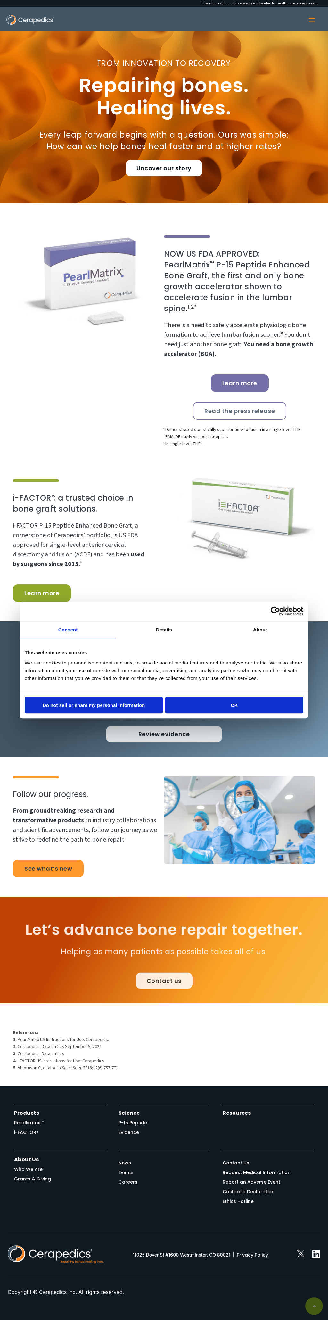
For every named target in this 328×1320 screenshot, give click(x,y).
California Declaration (249, 1192)
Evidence (129, 1132)
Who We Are (28, 1169)
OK (234, 705)
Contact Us (236, 1163)
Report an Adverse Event (251, 1182)
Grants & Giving (32, 1179)
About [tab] (260, 629)
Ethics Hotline (238, 1201)
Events (126, 1172)
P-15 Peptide (133, 1123)
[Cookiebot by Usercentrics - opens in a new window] (275, 611)
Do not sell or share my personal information (94, 705)
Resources (237, 1113)
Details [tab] (164, 629)
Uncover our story (164, 168)
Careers (128, 1182)
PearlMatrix (29, 1123)
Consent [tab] (68, 629)
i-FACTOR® (26, 1132)
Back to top (314, 1306)
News (125, 1163)
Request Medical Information (257, 1172)
